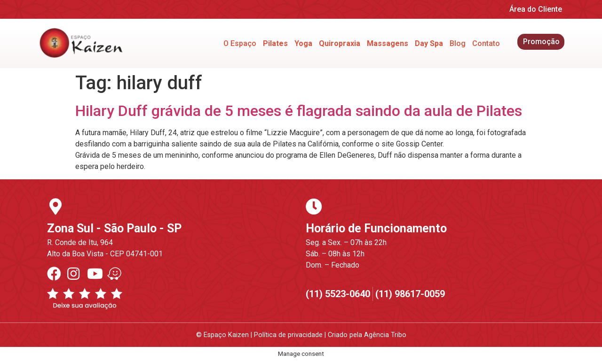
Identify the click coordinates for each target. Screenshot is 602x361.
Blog (458, 43)
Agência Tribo (385, 335)
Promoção (541, 41)
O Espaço (239, 43)
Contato (486, 43)
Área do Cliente (535, 9)
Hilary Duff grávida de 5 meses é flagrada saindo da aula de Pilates (298, 111)
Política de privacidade (288, 335)
